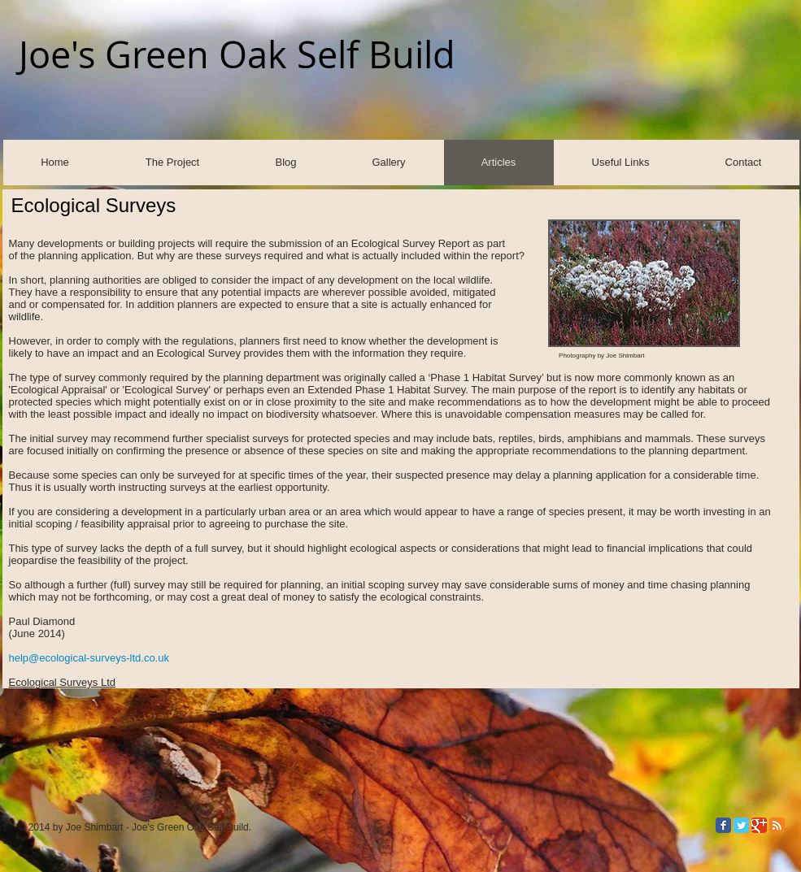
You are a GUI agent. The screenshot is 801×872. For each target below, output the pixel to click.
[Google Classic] (759, 825)
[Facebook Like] (662, 101)
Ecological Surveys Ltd (62, 682)
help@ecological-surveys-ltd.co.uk (89, 658)
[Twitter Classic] (741, 825)
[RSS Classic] (777, 825)
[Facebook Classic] (723, 825)
